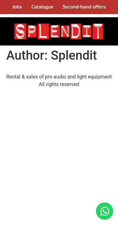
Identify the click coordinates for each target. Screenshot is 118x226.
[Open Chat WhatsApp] (104, 211)
